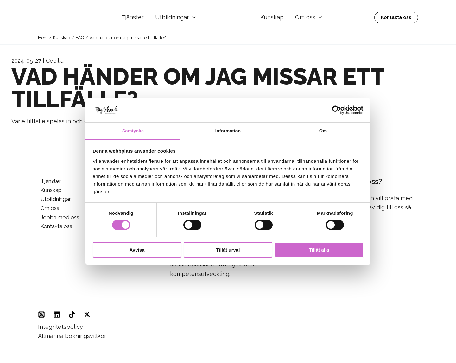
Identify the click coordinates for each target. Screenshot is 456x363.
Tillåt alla (319, 250)
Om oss (308, 17)
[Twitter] (87, 314)
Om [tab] (323, 130)
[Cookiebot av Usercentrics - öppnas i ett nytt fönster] (336, 109)
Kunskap (272, 17)
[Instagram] (41, 314)
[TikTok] (71, 314)
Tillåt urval (228, 250)
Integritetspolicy (60, 326)
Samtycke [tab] (133, 130)
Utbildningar (175, 17)
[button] (192, 17)
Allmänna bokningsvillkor (72, 336)
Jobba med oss (58, 218)
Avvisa (137, 250)
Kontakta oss (55, 228)
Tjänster (132, 17)
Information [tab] (228, 130)
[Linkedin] (56, 314)
